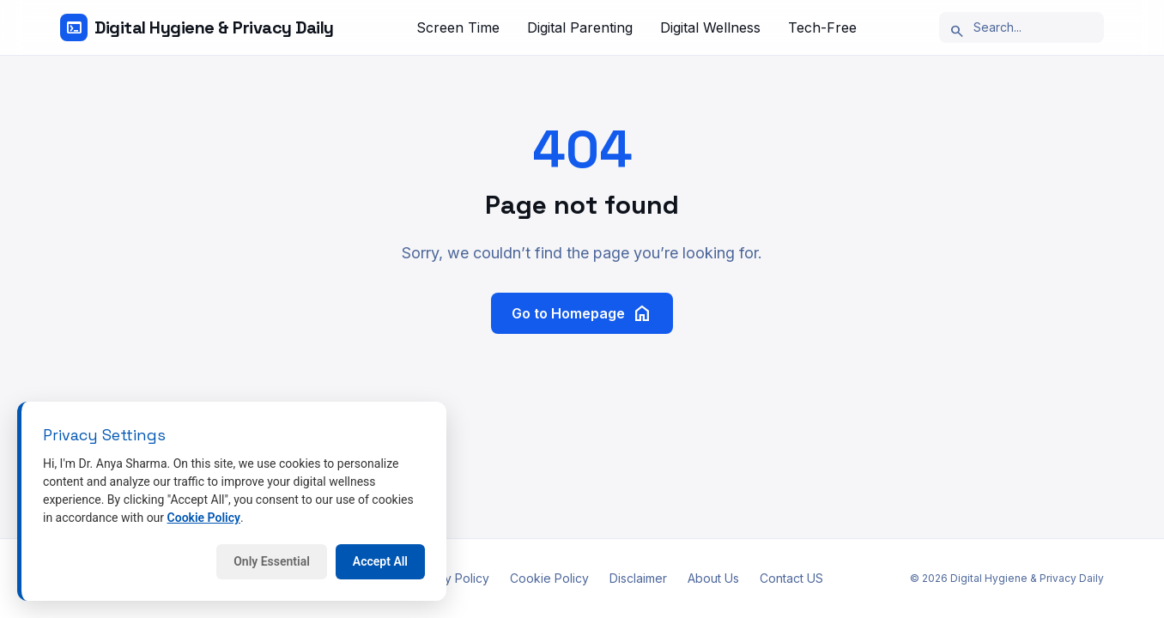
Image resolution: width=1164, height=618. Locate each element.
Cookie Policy (549, 578)
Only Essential (271, 561)
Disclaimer (638, 578)
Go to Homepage (582, 313)
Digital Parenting (580, 27)
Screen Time (458, 27)
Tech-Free (822, 27)
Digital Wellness (710, 27)
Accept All (380, 561)
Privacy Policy (449, 578)
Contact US (791, 578)
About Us (713, 578)
